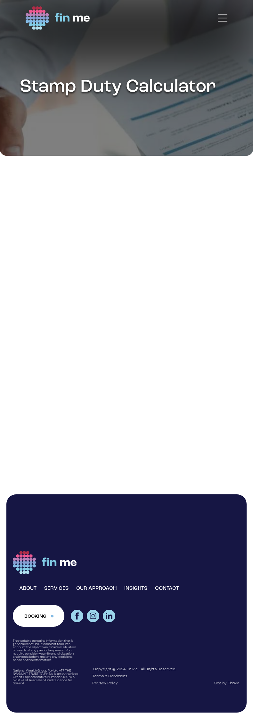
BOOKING (35, 616)
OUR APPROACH (96, 588)
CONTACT (167, 588)
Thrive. (234, 683)
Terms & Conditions (109, 676)
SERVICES (56, 588)
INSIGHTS (135, 588)
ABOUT (28, 588)
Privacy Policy (105, 683)
